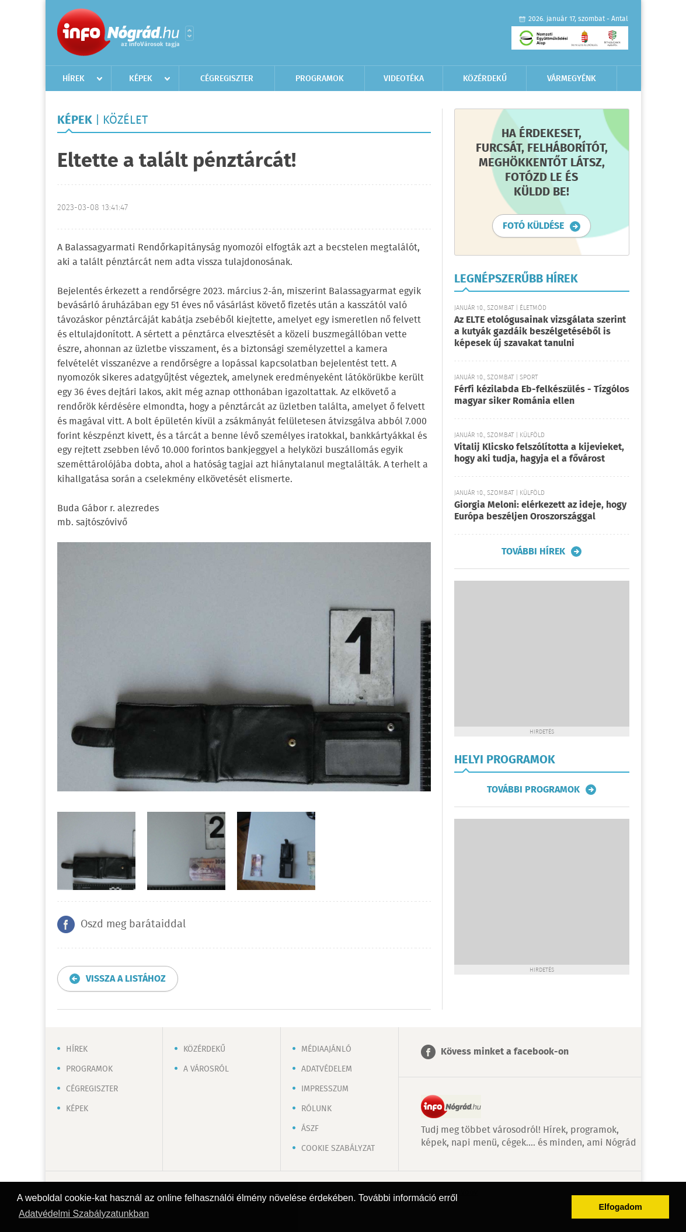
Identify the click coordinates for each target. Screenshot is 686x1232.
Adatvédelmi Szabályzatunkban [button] (84, 1214)
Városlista (189, 33)
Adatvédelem (326, 1069)
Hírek (73, 78)
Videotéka (404, 78)
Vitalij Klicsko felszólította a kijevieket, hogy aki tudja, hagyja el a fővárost (539, 453)
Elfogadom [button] (620, 1207)
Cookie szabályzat (338, 1148)
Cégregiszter (226, 78)
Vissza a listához (126, 979)
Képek (140, 78)
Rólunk (316, 1108)
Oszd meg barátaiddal (133, 924)
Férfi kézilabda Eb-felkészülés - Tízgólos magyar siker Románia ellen (541, 395)
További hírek (533, 551)
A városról (206, 1069)
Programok (319, 78)
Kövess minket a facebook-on (505, 1052)
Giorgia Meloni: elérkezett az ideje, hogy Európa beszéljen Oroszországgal (540, 511)
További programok (533, 789)
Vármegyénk (571, 78)
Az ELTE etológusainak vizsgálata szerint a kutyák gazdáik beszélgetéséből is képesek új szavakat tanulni (540, 332)
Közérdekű (485, 78)
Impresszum (325, 1089)
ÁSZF (310, 1128)
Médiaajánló (326, 1049)
